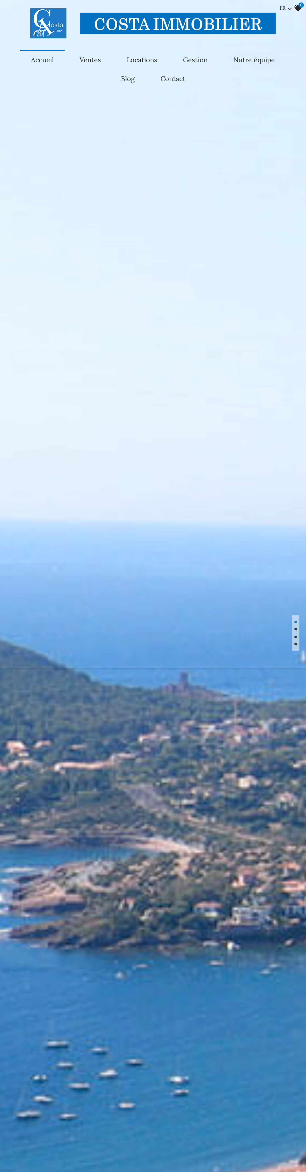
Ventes (90, 60)
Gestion (195, 60)
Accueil (42, 60)
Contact (173, 79)
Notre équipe (254, 60)
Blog (128, 79)
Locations (142, 60)
